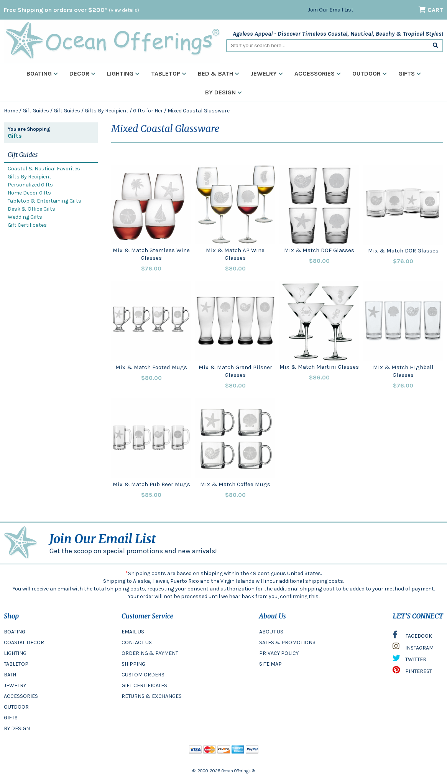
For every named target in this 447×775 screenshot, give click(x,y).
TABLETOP (16, 664)
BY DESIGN (17, 728)
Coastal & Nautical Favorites (44, 168)
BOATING (14, 631)
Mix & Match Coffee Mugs (235, 484)
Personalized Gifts (30, 184)
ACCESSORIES (21, 696)
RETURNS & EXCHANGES (152, 696)
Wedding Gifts (25, 217)
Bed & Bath (218, 73)
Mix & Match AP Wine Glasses (235, 254)
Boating (42, 73)
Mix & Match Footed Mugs (151, 367)
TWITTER (409, 660)
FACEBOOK (412, 636)
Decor (82, 73)
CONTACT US (137, 642)
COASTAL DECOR (24, 642)
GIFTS (11, 717)
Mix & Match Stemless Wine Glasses (151, 254)
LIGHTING (15, 653)
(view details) (124, 10)
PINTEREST (412, 672)
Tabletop (168, 73)
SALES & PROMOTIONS (287, 642)
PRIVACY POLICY (279, 653)
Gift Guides (36, 110)
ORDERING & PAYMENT (150, 653)
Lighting (123, 73)
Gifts (409, 73)
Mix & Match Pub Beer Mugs (151, 484)
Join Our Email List (330, 10)
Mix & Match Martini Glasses (319, 366)
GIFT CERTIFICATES (144, 685)
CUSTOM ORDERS (143, 674)
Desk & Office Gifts (31, 209)
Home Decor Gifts (29, 193)
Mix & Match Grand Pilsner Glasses (235, 371)
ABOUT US (271, 631)
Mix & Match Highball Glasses (403, 371)
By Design (223, 92)
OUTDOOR (16, 707)
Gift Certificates (27, 225)
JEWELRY (15, 685)
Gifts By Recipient (106, 110)
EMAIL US (133, 631)
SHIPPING (133, 664)
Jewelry (267, 73)
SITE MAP (270, 664)
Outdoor (369, 73)
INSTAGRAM (413, 648)
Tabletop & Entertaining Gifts (44, 201)
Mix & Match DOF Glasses (319, 250)
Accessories (317, 73)
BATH (10, 674)
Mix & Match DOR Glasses (403, 250)
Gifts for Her (148, 110)
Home (11, 110)
